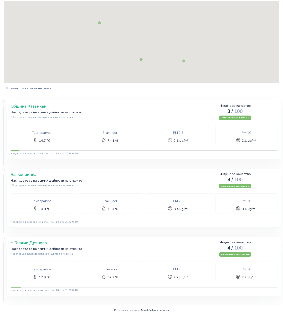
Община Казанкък (28, 106)
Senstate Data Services (155, 310)
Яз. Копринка (23, 174)
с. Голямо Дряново (29, 243)
